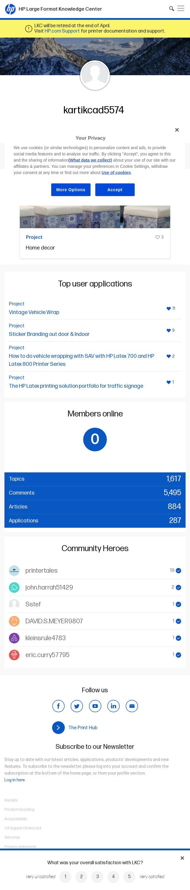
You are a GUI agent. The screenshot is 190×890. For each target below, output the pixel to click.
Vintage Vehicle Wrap (34, 312)
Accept (115, 189)
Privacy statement (20, 846)
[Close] (176, 129)
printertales (41, 571)
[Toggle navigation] (180, 8)
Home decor (40, 248)
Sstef (33, 605)
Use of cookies (116, 172)
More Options (71, 189)
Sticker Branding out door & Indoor (49, 334)
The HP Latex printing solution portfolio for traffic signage (76, 386)
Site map (12, 837)
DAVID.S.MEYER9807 (54, 621)
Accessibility (15, 819)
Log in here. (15, 780)
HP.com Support (62, 31)
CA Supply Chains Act (22, 828)
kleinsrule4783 (45, 638)
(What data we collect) (90, 159)
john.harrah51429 (49, 588)
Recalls (11, 800)
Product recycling (19, 809)
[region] (95, 164)
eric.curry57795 (47, 655)
